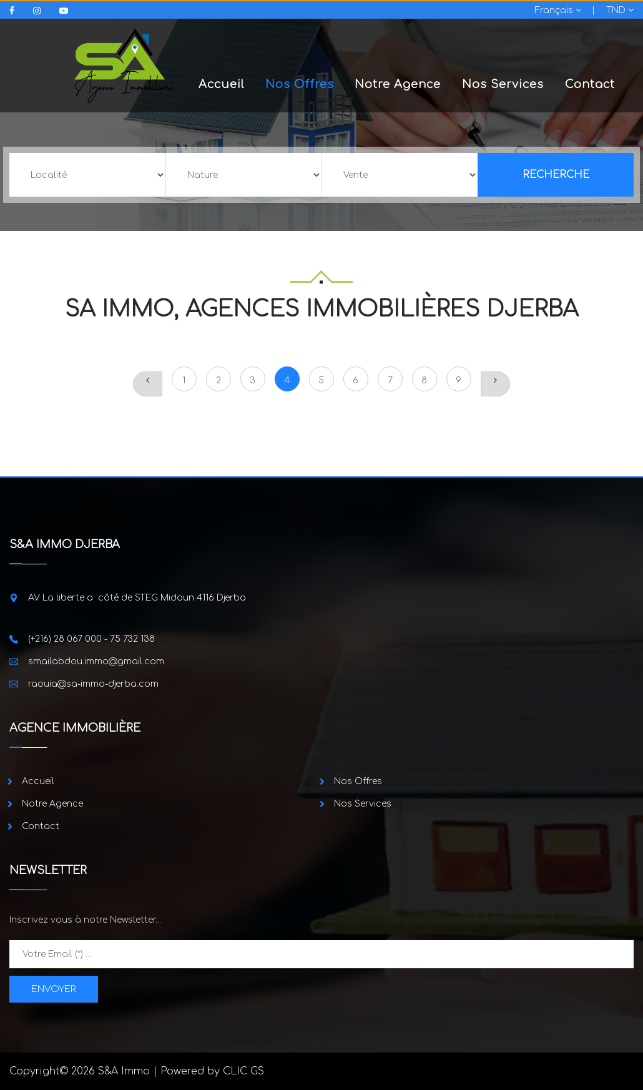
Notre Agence (398, 84)
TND (620, 10)
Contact (590, 84)
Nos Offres (299, 84)
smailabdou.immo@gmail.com (96, 661)
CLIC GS (243, 1071)
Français (558, 10)
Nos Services (503, 84)
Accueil (221, 84)
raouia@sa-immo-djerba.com (93, 684)
